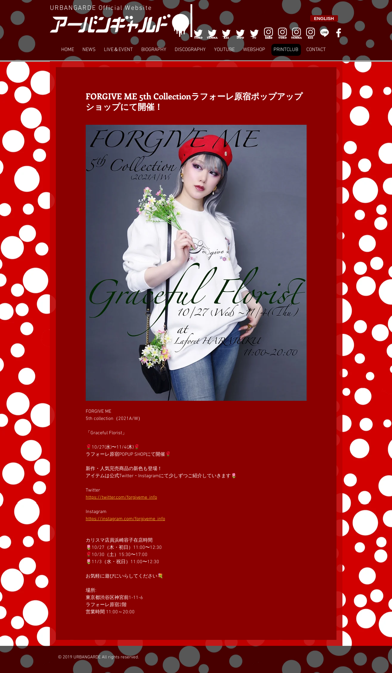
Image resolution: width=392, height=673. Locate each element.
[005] (254, 33)
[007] (296, 33)
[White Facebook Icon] (339, 33)
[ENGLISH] (324, 18)
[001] (198, 33)
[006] (268, 33)
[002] (212, 33)
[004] (240, 33)
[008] (310, 33)
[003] (226, 33)
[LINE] (324, 33)
